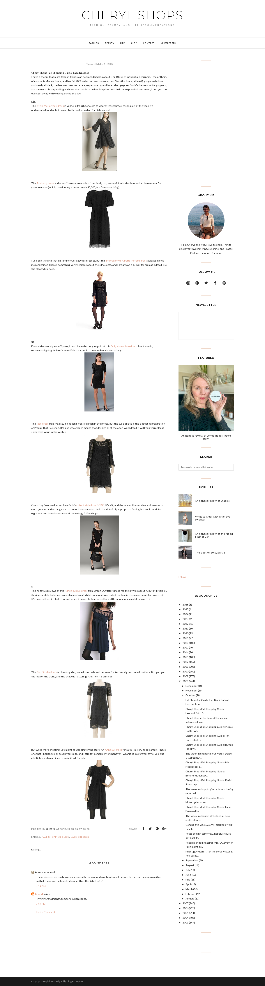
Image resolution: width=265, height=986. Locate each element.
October (190, 695)
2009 (185, 676)
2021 (185, 628)
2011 (185, 666)
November (191, 690)
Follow (182, 576)
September (192, 860)
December (191, 685)
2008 (185, 681)
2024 (185, 614)
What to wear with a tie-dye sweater (212, 518)
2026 (185, 604)
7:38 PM (40, 904)
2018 (185, 642)
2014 (185, 652)
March (189, 889)
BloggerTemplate (75, 981)
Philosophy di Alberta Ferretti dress (126, 260)
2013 (185, 657)
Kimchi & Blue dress (76, 590)
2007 (185, 903)
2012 (185, 661)
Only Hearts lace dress (124, 346)
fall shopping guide (55, 837)
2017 (185, 647)
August (190, 865)
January (190, 898)
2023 (185, 618)
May (188, 879)
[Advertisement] (206, 123)
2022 (185, 623)
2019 (185, 638)
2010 (185, 671)
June (188, 874)
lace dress (43, 423)
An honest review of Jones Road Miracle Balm (206, 437)
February (191, 893)
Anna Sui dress (113, 749)
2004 (185, 917)
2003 (185, 922)
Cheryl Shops (132, 15)
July (188, 869)
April (188, 884)
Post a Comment (45, 912)
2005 (185, 912)
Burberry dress (45, 183)
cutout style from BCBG (90, 505)
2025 (185, 609)
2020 (185, 633)
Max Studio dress (47, 672)
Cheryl (39, 893)
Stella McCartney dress (50, 105)
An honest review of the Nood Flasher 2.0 (214, 535)
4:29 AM (41, 886)
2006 (185, 908)
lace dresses (80, 837)
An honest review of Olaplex (212, 500)
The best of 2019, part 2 (210, 552)
